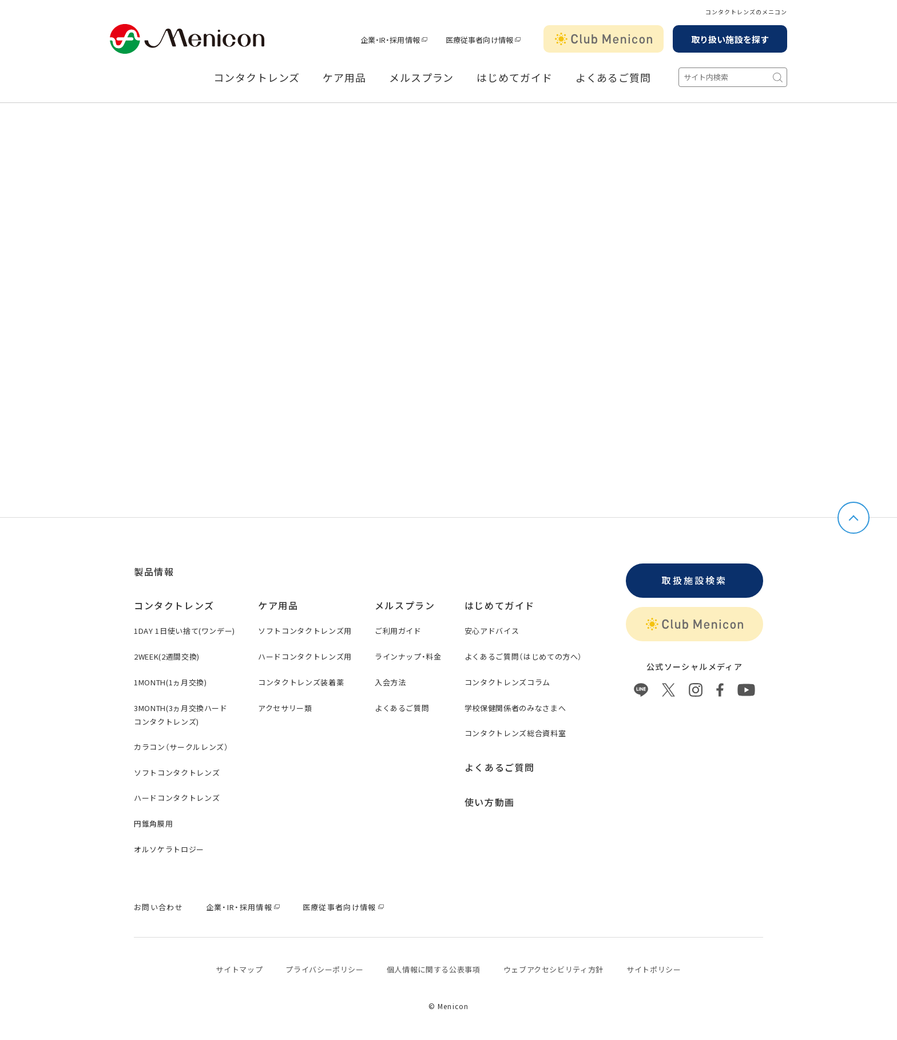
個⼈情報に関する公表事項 (434, 969)
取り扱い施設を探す (730, 39)
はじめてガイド (514, 78)
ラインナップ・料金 (408, 656)
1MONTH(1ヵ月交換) (170, 682)
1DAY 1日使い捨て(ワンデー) (184, 630)
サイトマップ (239, 969)
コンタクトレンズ (256, 78)
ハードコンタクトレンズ (177, 797)
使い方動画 (490, 802)
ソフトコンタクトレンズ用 (305, 630)
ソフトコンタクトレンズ (177, 772)
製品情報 (154, 571)
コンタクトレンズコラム (507, 682)
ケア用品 (344, 78)
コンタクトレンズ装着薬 (301, 682)
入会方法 (390, 682)
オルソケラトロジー (169, 849)
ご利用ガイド (398, 630)
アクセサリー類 (285, 707)
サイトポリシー (653, 969)
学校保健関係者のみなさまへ (515, 707)
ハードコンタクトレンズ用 (305, 656)
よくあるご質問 (613, 78)
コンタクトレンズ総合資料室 (515, 733)
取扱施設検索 (694, 580)
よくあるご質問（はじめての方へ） (523, 656)
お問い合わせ (158, 907)
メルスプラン (421, 78)
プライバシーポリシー (324, 969)
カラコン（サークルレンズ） (181, 746)
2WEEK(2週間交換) (167, 656)
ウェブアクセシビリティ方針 (553, 969)
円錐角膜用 (153, 823)
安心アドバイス (492, 630)
